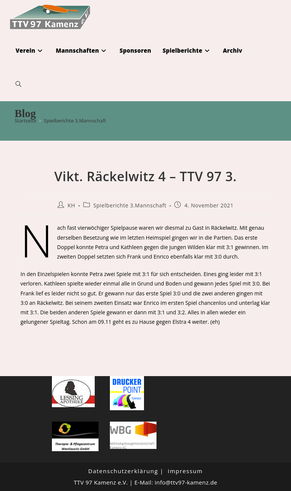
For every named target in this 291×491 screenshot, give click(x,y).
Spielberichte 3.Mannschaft (75, 120)
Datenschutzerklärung (123, 471)
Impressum (185, 471)
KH (71, 205)
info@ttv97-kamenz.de (186, 482)
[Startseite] (25, 120)
